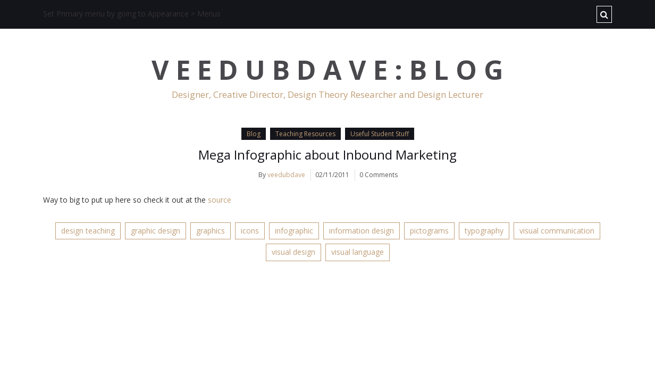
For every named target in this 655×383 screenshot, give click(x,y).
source (219, 200)
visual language (357, 252)
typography (484, 231)
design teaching (88, 231)
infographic (294, 231)
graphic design (155, 231)
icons (250, 231)
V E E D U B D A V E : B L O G (327, 70)
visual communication (556, 231)
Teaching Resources (305, 133)
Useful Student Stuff (379, 133)
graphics (210, 231)
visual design (293, 252)
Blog (254, 133)
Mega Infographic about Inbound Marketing (327, 154)
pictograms (429, 231)
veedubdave (286, 174)
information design (361, 231)
